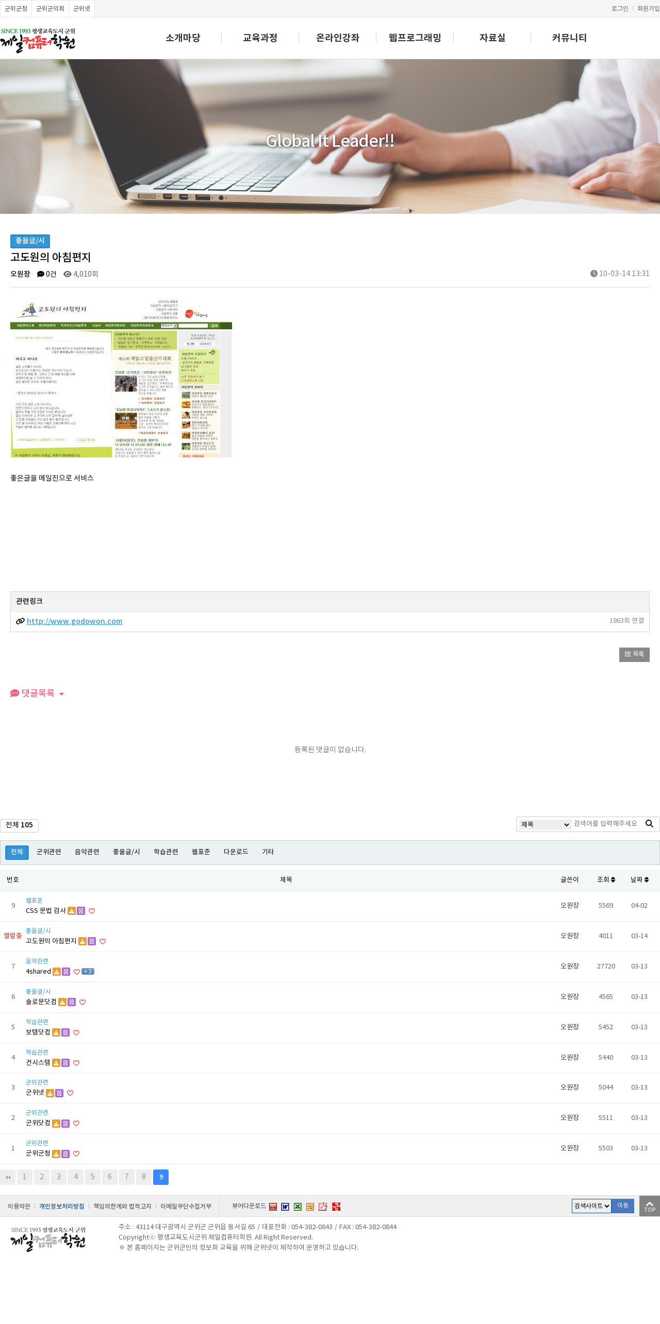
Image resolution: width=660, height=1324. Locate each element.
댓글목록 (32, 693)
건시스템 (39, 1063)
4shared (39, 972)
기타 (268, 852)
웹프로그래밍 (415, 38)
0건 (47, 274)
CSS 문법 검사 (47, 911)
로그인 (620, 8)
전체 (17, 852)
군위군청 (16, 8)
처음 (7, 1177)
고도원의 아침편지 (52, 941)
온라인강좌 (338, 38)
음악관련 (87, 852)
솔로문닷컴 (42, 1002)
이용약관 (19, 1206)
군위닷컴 (39, 1123)
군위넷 (81, 8)
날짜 (640, 880)
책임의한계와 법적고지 (122, 1206)
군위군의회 (50, 8)
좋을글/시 (126, 852)
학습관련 (166, 852)
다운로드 (236, 852)
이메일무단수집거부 (185, 1206)
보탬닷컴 (39, 1033)
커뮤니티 (569, 38)
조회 (606, 880)
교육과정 (260, 38)
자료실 (493, 38)
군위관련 (49, 852)
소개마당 (183, 38)
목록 (634, 654)
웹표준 (201, 852)
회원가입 (648, 8)
